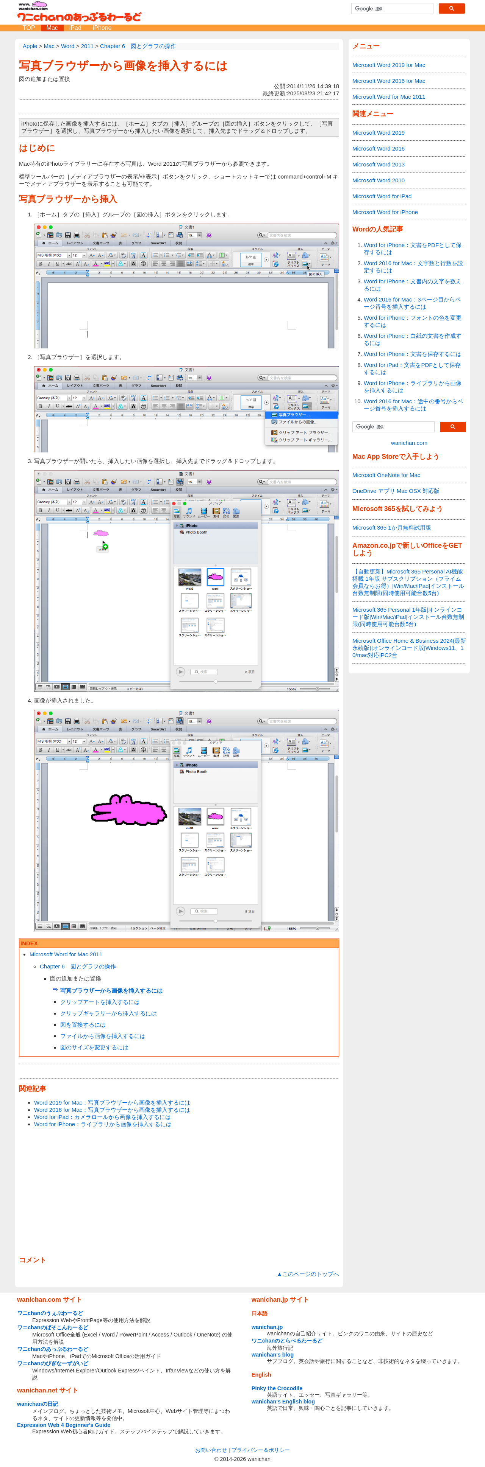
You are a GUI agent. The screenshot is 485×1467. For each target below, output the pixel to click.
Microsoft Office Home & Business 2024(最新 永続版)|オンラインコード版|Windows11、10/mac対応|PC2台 (409, 647)
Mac (52, 28)
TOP (29, 28)
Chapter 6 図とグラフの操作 (78, 966)
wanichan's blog (273, 1355)
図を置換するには (83, 1024)
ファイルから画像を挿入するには (103, 1036)
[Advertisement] (179, 1192)
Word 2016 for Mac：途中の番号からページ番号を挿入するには (413, 405)
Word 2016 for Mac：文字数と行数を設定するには (413, 267)
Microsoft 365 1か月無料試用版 (391, 527)
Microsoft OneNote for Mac (386, 475)
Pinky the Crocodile (277, 1388)
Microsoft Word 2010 (378, 180)
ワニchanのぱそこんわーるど (52, 1327)
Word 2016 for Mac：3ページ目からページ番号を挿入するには (412, 303)
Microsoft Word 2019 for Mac (388, 65)
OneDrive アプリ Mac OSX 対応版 (396, 491)
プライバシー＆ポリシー (261, 1450)
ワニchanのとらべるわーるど (287, 1341)
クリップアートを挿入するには (100, 1002)
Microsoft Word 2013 (378, 164)
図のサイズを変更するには (94, 1047)
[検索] (391, 8)
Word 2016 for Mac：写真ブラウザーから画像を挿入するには (112, 1109)
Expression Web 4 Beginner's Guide (63, 1425)
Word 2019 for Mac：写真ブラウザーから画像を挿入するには (112, 1102)
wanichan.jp (267, 1327)
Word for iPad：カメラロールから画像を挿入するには (102, 1117)
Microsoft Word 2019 (378, 132)
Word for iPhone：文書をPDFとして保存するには (413, 248)
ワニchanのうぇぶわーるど (50, 1313)
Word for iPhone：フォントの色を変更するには (413, 321)
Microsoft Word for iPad (381, 196)
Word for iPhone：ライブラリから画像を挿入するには (103, 1124)
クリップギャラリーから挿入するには (108, 1013)
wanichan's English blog (283, 1402)
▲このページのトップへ (308, 1274)
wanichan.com (409, 443)
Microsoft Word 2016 (378, 148)
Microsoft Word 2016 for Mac (388, 81)
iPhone (102, 28)
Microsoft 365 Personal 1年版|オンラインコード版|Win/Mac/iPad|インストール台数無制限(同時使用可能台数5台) (408, 616)
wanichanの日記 (37, 1404)
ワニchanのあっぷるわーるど (52, 1349)
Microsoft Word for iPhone (385, 212)
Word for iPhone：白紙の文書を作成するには (413, 339)
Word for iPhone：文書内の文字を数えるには (413, 285)
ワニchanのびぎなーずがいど (52, 1363)
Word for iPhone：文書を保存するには (413, 354)
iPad (75, 28)
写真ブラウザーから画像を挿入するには (123, 65)
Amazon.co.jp (374, 545)
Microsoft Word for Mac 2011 (66, 954)
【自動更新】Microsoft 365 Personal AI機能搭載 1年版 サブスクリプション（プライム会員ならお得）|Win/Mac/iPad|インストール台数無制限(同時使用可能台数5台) (408, 582)
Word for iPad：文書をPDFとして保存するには (412, 368)
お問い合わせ (211, 1450)
